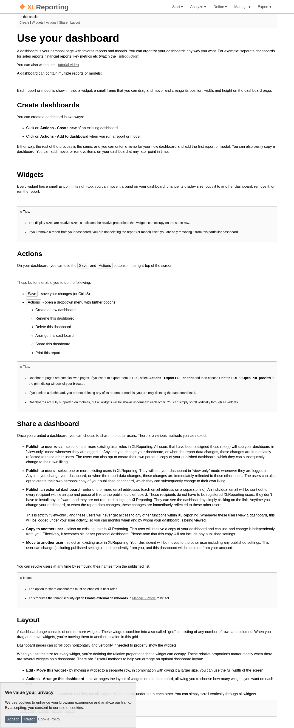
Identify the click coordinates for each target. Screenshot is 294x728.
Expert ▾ (264, 7)
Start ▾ (177, 7)
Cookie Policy (49, 719)
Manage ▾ (242, 7)
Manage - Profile (144, 598)
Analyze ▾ (198, 7)
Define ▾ (220, 7)
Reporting (43, 7)
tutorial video (68, 65)
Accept (13, 719)
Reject (29, 719)
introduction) (129, 56)
